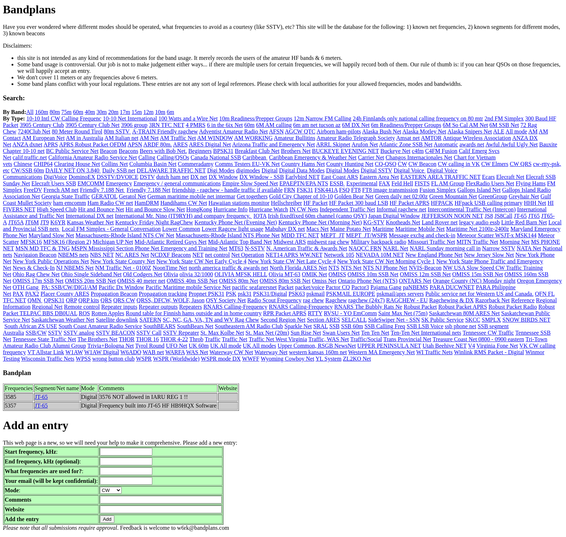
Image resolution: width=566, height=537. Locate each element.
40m (90, 112)
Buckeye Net (395, 151)
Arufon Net (365, 144)
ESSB (337, 183)
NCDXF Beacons (171, 255)
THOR (127, 339)
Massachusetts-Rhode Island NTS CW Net (124, 235)
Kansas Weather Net (90, 222)
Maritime (383, 229)
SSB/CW (36, 333)
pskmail (315, 294)
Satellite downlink (117, 320)
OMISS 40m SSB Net (192, 281)
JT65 (534, 216)
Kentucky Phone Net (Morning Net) (320, 222)
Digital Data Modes (302, 170)
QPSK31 (54, 300)
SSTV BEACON (115, 333)
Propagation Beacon (114, 294)
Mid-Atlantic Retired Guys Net (171, 242)
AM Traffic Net (178, 138)
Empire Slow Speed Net (250, 183)
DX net (198, 177)
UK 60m (199, 346)
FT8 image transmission (390, 190)
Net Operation (247, 255)
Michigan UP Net (112, 242)
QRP (71, 300)
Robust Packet (420, 307)
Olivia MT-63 (284, 274)
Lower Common (181, 229)
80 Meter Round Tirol (77, 131)
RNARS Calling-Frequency (235, 307)
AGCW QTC (300, 131)
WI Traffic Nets (434, 352)
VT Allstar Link (45, 352)
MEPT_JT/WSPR (366, 235)
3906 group (134, 125)
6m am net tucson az (317, 125)
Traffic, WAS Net (328, 339)
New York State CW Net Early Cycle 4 (201, 261)
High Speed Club (57, 209)
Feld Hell (402, 183)
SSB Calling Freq (385, 326)
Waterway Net (271, 352)
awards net (472, 144)
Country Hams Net (303, 164)
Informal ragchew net (401, 209)
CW (402, 164)
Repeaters (190, 307)
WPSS (83, 359)
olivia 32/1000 (196, 274)
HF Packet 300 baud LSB (358, 203)
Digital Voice (409, 170)
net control (217, 255)
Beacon (108, 151)
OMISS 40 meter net (141, 281)
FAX (384, 183)
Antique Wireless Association (477, 138)
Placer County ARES (64, 294)
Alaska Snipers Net (469, 131)
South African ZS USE (30, 326)
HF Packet (316, 203)
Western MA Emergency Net (381, 352)
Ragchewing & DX (451, 300)
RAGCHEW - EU (407, 300)
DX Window (223, 177)
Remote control (82, 307)
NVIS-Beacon (425, 268)
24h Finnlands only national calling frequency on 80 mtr (418, 118)
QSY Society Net (226, 300)
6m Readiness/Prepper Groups (406, 125)
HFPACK (442, 203)
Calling (146, 157)
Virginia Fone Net (497, 346)
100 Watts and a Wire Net (188, 118)
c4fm (418, 151)
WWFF (251, 359)
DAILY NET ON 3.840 (73, 170)
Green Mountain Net (453, 196)
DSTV (147, 177)
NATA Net (529, 248)
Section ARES (323, 320)
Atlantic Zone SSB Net (405, 144)
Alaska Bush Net (381, 131)
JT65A (16, 222)
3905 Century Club (42, 125)
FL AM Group (447, 183)
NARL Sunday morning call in (445, 248)
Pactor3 (360, 287)
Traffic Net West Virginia (278, 339)
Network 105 (339, 255)
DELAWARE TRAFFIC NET (171, 170)
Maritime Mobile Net (420, 229)
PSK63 (296, 294)
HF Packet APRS (409, 203)
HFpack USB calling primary (488, 203)
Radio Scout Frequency (274, 300)
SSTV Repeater (181, 333)
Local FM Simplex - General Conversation (111, 229)
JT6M (32, 222)
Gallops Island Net (479, 190)
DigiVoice (55, 177)
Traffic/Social (366, 339)
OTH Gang (26, 287)
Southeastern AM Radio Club (249, 326)
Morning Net (515, 242)
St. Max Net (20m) (267, 333)
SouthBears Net (195, 326)
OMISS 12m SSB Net (425, 274)
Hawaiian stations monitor (239, 203)
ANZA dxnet (27, 144)
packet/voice (309, 287)
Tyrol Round (150, 346)
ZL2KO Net (357, 359)
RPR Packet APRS (284, 313)
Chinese (23, 164)
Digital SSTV (376, 170)
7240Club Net (34, 131)
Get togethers (252, 196)
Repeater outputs (158, 307)
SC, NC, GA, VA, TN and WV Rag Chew (211, 320)
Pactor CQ (338, 287)
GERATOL (104, 196)
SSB (334, 326)
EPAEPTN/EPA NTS (303, 183)
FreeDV (32, 190)
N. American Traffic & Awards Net (306, 248)
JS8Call (504, 216)
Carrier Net (371, 157)
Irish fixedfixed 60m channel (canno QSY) (317, 216)
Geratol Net (132, 196)
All (29, 112)
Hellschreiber (286, 203)
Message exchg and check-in (422, 235)
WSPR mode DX (221, 359)
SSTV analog (79, 333)
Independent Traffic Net (347, 209)
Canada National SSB (216, 157)
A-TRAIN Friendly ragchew (165, 131)
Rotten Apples (107, 313)
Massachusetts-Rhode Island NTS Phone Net (228, 235)
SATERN (150, 320)
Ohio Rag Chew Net (36, 274)
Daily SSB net (118, 170)
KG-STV (373, 222)
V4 (471, 346)
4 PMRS (196, 125)
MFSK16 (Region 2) (67, 242)
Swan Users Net (341, 333)
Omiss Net (324, 281)
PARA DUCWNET (452, 287)
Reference (523, 300)
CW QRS (521, 164)
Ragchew (336, 300)
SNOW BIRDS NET (526, 320)
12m (148, 112)
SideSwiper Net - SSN (394, 320)
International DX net (89, 216)
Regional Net (47, 307)
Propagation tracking (163, 294)
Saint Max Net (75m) (402, 313)
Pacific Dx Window (121, 287)
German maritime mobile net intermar (191, 196)
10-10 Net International (130, 118)
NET (198, 255)
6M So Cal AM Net (465, 125)
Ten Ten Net (375, 333)
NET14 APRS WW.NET (294, 255)
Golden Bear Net (353, 196)
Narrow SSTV (498, 248)
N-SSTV (255, 248)
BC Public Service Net (72, 151)
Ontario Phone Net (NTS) (367, 281)
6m (170, 112)
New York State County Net (122, 261)
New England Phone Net (434, 255)
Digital (270, 170)
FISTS (422, 183)
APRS (50, 144)
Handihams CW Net (183, 203)
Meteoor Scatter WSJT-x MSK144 (496, 235)
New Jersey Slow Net (489, 255)
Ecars (488, 177)
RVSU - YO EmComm (350, 313)
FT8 (356, 190)
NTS (333, 268)
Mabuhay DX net (285, 229)
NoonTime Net (170, 268)
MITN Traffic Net (477, 242)
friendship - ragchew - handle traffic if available (227, 190)
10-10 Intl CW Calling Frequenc (63, 118)
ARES (180, 144)
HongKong (199, 209)
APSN (134, 144)
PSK (231, 294)
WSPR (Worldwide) (176, 359)
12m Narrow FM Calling (323, 118)
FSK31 (305, 190)
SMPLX (491, 320)
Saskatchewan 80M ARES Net (464, 313)
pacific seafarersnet (254, 287)
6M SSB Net (504, 125)
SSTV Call (149, 333)
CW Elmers (494, 164)
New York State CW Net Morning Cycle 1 (386, 261)
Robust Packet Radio (512, 307)
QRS (106, 300)
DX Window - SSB (261, 177)
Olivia (171, 274)
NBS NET (102, 255)
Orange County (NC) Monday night (474, 281)
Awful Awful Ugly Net (512, 144)
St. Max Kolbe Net (222, 333)
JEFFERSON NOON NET (452, 216)
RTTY (315, 313)
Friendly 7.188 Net (102, 190)
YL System (328, 359)
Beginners (200, 151)
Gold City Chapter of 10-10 (301, 196)
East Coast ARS (339, 177)
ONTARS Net (415, 281)
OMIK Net (314, 274)
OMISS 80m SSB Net (285, 281)
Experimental (362, 183)
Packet (286, 287)
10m (160, 112)
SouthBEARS (159, 326)
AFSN (276, 131)
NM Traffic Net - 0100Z (123, 268)
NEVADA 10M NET (380, 255)
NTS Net (351, 268)
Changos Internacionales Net (419, 157)
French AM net (61, 190)
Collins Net (114, 164)
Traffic (213, 339)
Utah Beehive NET (444, 346)
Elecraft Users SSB (53, 183)
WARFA (175, 352)
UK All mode (225, 346)
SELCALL (354, 320)
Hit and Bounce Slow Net (155, 209)
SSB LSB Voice (425, 326)
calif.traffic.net (30, 157)
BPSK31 (223, 151)
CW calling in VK (459, 164)
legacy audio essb (479, 222)
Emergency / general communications (177, 183)
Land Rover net (440, 222)
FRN (289, 190)
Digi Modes (221, 170)
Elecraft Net (510, 177)
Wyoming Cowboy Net (287, 359)
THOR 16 (147, 339)
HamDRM (147, 203)
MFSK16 (31, 242)
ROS (84, 313)
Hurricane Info (230, 209)
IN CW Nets (303, 209)
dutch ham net (172, 177)
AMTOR (431, 138)
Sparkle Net (298, 326)
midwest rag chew (328, 242)
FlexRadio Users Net (490, 183)
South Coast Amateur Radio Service (100, 326)
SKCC (472, 320)
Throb (196, 339)
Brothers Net (295, 151)
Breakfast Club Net (257, 151)
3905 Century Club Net (92, 125)
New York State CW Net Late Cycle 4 (292, 261)
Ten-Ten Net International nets (426, 333)
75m (66, 112)
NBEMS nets (73, 255)
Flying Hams (530, 183)
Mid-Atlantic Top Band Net (240, 242)
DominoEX (82, 177)
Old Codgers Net (142, 274)
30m (101, 112)
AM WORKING (253, 138)
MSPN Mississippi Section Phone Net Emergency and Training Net (149, 248)
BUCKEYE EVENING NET (345, 151)
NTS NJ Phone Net (385, 268)
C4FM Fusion (441, 151)
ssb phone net (460, 326)
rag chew (313, 300)
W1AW (74, 352)
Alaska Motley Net (424, 131)
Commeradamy (196, 164)
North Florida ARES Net (298, 268)
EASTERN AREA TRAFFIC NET (440, 177)
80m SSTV (117, 131)
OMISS (337, 274)
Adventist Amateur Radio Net (233, 131)
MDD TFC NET (300, 235)
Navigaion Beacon (35, 255)
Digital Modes (342, 170)
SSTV (55, 333)
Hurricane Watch (268, 209)
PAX (18, 294)
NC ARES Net (132, 255)
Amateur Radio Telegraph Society (356, 138)
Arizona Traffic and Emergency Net (273, 144)
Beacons (128, 151)
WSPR (144, 359)
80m (54, 112)
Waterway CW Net (231, 352)
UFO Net (176, 346)
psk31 (245, 294)
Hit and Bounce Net (101, 209)
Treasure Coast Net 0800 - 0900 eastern (478, 339)
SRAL (320, 326)
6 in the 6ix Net (225, 125)
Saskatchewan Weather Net (62, 320)
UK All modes (259, 346)
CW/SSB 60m (27, 170)
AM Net (149, 138)
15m (137, 112)
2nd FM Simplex (503, 118)
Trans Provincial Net (407, 339)
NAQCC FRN (365, 248)
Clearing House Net (77, 164)
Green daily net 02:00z (401, 196)
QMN (34, 300)
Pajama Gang (385, 287)
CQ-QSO (386, 164)
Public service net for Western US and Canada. (479, 294)
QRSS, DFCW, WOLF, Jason (170, 300)
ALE (498, 131)
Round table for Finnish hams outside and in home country (193, 313)
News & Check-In (34, 268)
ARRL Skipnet (333, 144)
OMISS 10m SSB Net (373, 274)
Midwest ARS (289, 242)
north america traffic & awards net (229, 268)
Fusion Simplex (437, 190)
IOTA (259, 216)
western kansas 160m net (318, 352)
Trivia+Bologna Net (110, 346)
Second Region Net (283, 320)
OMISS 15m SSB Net (477, 274)
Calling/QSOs (173, 157)
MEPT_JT (332, 235)
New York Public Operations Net (51, 261)
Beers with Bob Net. (163, 151)
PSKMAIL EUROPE (350, 294)
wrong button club (113, 359)
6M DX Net (355, 125)
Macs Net (317, 229)
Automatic (446, 144)
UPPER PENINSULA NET (389, 346)
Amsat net (407, 138)
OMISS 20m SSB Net (90, 281)
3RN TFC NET (166, 125)
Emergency (119, 183)
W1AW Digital (101, 352)
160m (41, 112)
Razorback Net (492, 300)
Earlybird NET (302, 177)
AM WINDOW (215, 138)
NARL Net (395, 248)
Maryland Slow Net (51, 235)
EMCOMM (91, 183)
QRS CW (124, 300)
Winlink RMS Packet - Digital (489, 352)
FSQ (344, 190)
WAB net (153, 352)
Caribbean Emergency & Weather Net (312, 157)
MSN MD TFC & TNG (43, 248)
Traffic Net (235, 339)
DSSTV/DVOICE (118, 177)
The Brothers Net (97, 339)
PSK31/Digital (270, 294)
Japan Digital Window (394, 216)
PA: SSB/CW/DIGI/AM (69, 287)
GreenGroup (492, 196)
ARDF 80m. (157, 144)
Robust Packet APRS (462, 307)
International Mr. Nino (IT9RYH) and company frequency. (183, 216)
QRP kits (88, 300)
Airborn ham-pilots (339, 131)
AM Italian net (121, 138)
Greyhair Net (524, 196)
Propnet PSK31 (206, 294)
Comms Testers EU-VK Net (247, 164)
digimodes (248, 170)
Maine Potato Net (350, 229)
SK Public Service (442, 320)
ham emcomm (69, 203)
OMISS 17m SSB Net (38, 281)
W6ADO (131, 352)
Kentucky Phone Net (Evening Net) (236, 222)
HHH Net (535, 203)
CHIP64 (43, 164)
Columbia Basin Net (153, 164)
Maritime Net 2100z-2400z (477, 229)
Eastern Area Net (379, 177)
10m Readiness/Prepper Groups (255, 118)
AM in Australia (84, 138)
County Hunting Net (350, 164)
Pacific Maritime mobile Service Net (187, 287)
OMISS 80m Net (238, 281)
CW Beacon (422, 164)
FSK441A (326, 190)
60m (78, 112)
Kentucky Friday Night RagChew (154, 222)
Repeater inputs (119, 307)
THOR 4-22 (174, 339)
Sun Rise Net (306, 333)
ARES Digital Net (210, 144)
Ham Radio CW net (110, 203)
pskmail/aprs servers (400, 294)
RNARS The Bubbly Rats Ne (368, 307)
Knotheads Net (403, 222)
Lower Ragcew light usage (233, 229)
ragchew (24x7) (366, 300)
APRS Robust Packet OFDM (92, 144)
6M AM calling (274, 125)
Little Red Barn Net (524, 222)
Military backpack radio (378, 242)
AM (532, 131)
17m (125, 112)
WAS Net (197, 352)
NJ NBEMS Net (75, 268)
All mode (516, 131)
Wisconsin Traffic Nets (48, 359)
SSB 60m (352, 326)
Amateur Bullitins (294, 138)
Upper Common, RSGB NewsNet (317, 346)
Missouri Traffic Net (431, 242)
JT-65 (520, 216)
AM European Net (43, 138)
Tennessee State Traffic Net (44, 339)
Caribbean (255, 157)
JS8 (489, 216)
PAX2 (32, 294)
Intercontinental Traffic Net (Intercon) (472, 209)
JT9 (44, 222)
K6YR (58, 222)
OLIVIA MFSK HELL (240, 274)
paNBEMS (415, 287)
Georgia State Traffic (66, 196)
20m (113, 112)
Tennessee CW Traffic (488, 333)
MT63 (236, 248)
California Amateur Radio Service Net (92, 157)
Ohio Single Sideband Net (91, 274)
